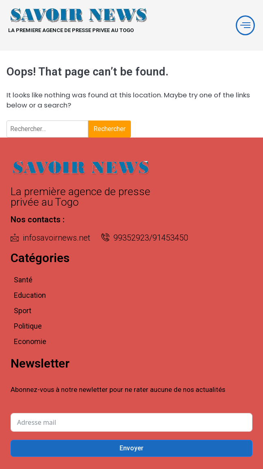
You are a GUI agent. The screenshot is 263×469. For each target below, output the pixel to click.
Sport (22, 310)
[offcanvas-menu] (245, 25)
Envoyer (131, 448)
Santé (23, 279)
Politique (28, 326)
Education (30, 295)
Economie (30, 341)
